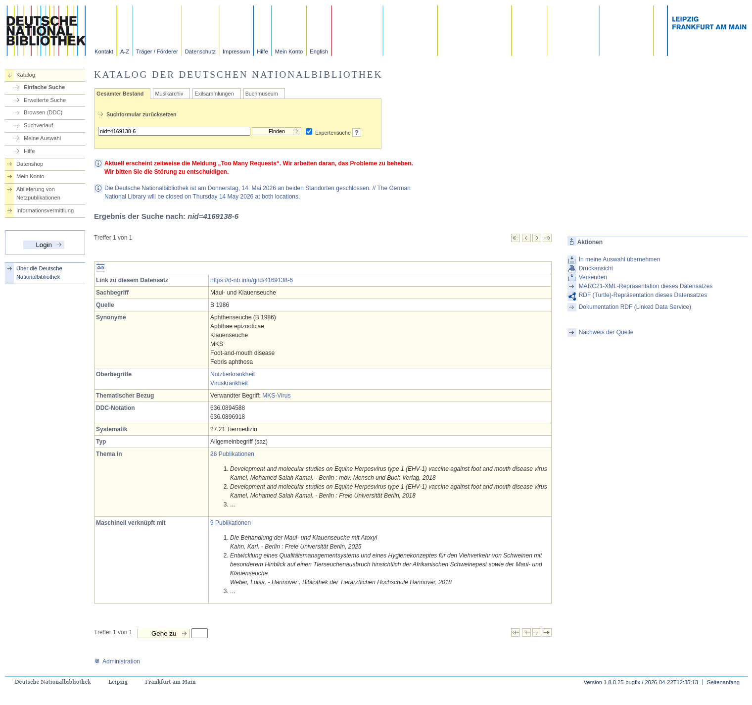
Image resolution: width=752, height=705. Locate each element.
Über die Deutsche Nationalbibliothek (39, 272)
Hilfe (262, 51)
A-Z (124, 51)
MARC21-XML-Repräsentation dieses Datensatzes (646, 286)
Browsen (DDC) (43, 112)
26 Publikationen (232, 454)
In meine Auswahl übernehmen (619, 259)
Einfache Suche (44, 87)
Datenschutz (200, 51)
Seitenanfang (723, 682)
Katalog (25, 75)
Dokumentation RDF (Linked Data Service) (635, 306)
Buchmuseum (261, 94)
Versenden (593, 277)
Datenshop (29, 164)
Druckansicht (596, 268)
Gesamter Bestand (119, 94)
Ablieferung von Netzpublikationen (38, 193)
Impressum (236, 51)
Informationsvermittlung (45, 210)
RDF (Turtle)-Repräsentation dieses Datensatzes (643, 295)
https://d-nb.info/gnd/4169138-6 (251, 280)
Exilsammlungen (214, 94)
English (319, 51)
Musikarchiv (169, 94)
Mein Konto (289, 51)
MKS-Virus (276, 395)
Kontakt (103, 51)
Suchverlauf (38, 125)
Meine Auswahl (42, 138)
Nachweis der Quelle (606, 332)
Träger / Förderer (157, 51)
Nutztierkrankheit (232, 374)
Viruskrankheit (229, 383)
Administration (117, 661)
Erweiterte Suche (45, 100)
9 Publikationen (230, 522)
